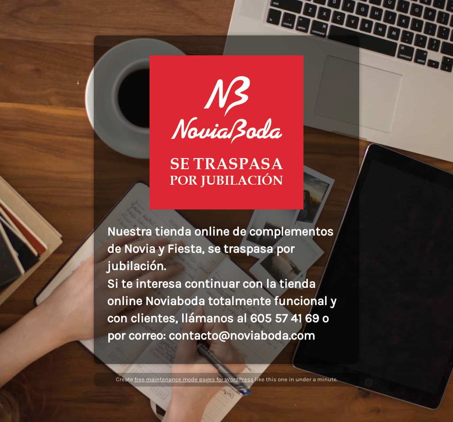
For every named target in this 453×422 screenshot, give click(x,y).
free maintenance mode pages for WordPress (193, 379)
